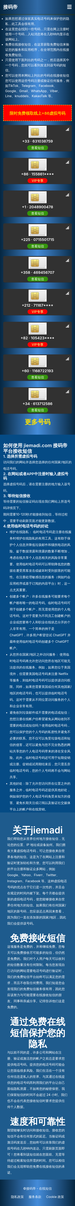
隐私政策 (17, 1197)
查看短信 (37, 148)
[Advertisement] (43, 50)
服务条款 (35, 1197)
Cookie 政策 (55, 1197)
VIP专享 (37, 181)
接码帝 (10, 7)
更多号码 (37, 422)
